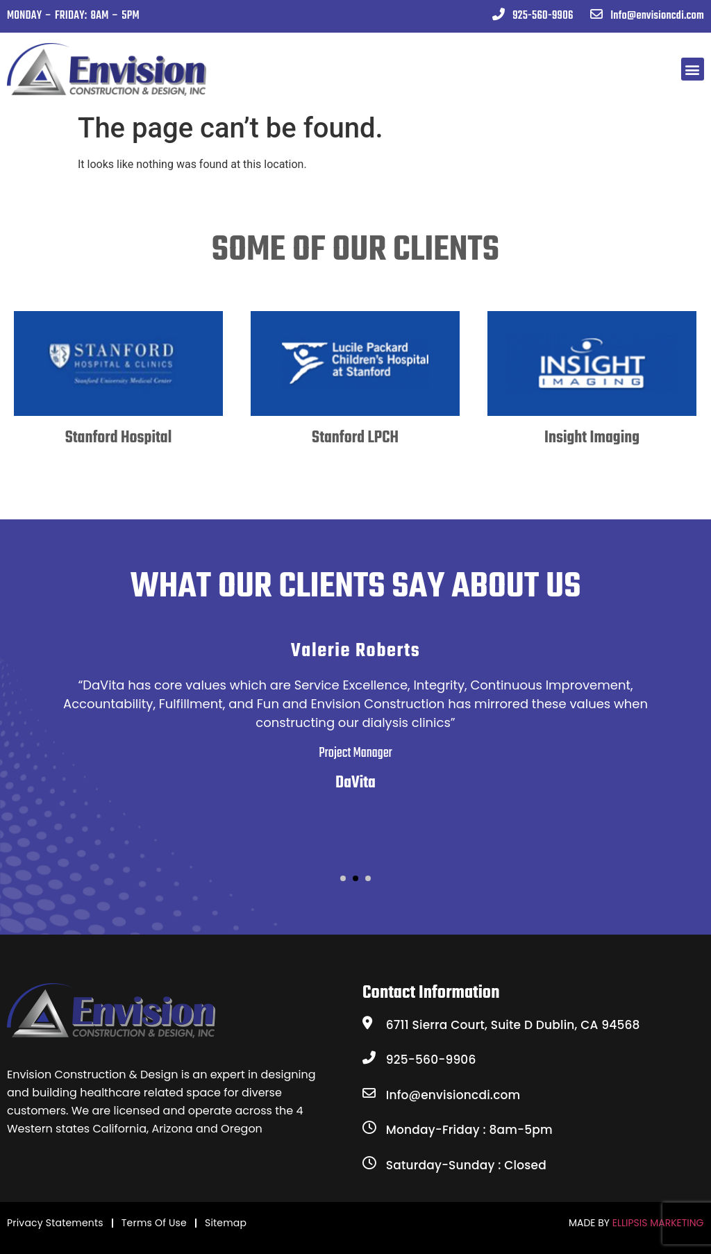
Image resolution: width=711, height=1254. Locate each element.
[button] (692, 69)
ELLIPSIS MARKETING (658, 1223)
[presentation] (42, 436)
